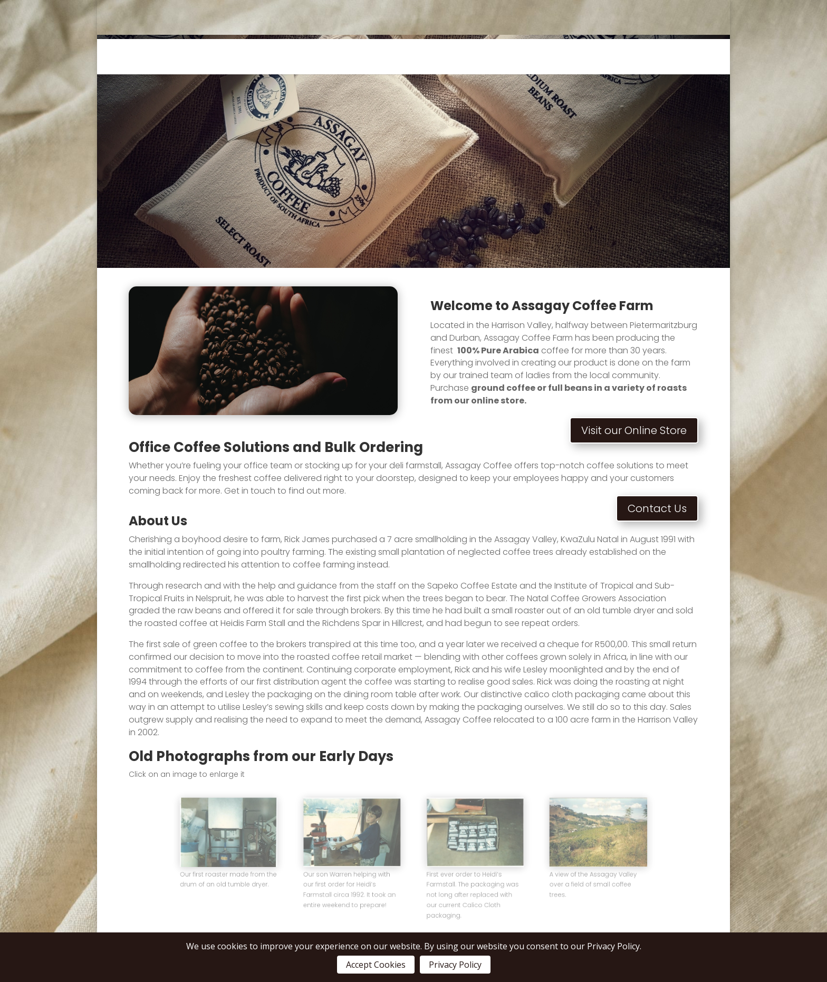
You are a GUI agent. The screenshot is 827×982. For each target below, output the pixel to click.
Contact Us (657, 508)
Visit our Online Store (634, 430)
